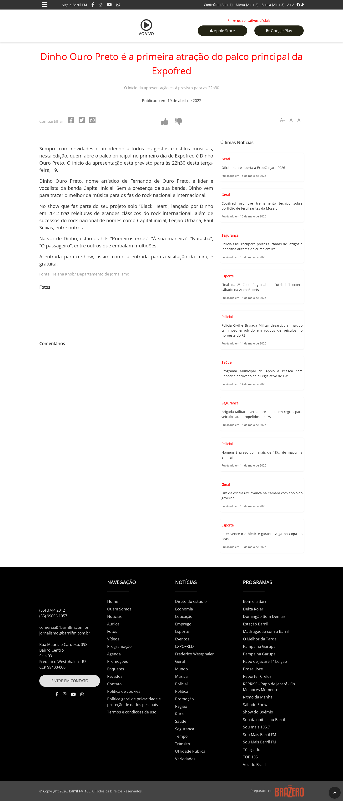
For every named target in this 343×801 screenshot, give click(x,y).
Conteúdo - (219, 4)
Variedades (185, 759)
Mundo (181, 669)
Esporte (182, 631)
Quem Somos (119, 609)
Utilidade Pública (190, 751)
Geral (180, 661)
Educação (183, 616)
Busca (273, 4)
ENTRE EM (69, 680)
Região (181, 706)
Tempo (181, 736)
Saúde (180, 721)
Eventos (182, 639)
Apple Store (222, 30)
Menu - (249, 4)
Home (112, 601)
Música (181, 676)
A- (294, 4)
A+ (289, 4)
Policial (181, 684)
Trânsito (182, 744)
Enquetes (115, 669)
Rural (180, 714)
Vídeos (113, 639)
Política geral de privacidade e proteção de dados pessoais (134, 701)
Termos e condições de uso (131, 712)
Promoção (184, 699)
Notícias (114, 616)
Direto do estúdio (191, 601)
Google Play (279, 30)
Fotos (112, 631)
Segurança (184, 729)
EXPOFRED (184, 646)
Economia (184, 609)
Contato (114, 684)
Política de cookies (123, 691)
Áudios (113, 624)
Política (181, 691)
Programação (119, 646)
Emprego (183, 624)
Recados (114, 676)
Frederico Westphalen (195, 654)
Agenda (114, 654)
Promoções (117, 661)
